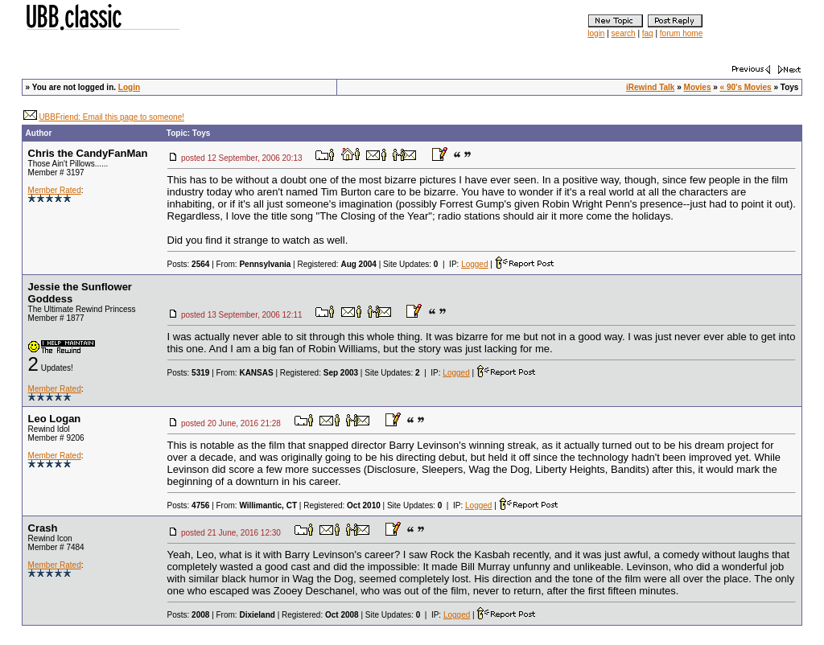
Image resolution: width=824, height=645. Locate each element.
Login (129, 87)
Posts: (188, 264)
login (595, 33)
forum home (681, 33)
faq (647, 33)
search (624, 33)
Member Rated (54, 190)
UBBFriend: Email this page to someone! (111, 117)
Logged (474, 264)
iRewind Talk (650, 87)
